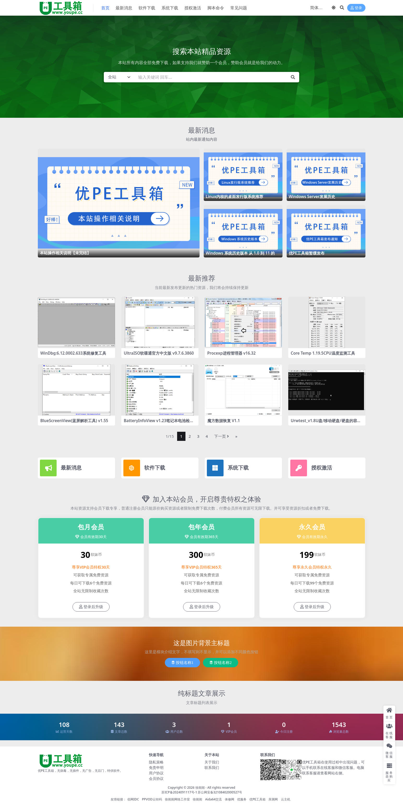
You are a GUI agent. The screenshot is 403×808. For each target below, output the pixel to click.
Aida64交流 (213, 799)
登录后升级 (91, 607)
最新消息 (201, 130)
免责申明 (156, 767)
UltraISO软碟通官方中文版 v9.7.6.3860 (159, 353)
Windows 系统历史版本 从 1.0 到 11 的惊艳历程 (242, 255)
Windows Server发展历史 (312, 196)
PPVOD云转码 (152, 799)
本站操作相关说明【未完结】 (65, 252)
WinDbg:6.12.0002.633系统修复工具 (73, 353)
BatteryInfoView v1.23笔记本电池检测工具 (159, 423)
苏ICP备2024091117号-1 (179, 792)
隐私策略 (156, 762)
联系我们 (211, 767)
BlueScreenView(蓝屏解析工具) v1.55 (74, 420)
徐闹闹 (200, 787)
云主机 (285, 799)
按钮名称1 (182, 663)
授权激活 (321, 467)
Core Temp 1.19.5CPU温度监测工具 (323, 353)
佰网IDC (133, 799)
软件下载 (154, 467)
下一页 (221, 436)
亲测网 (273, 799)
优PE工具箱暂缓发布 (307, 253)
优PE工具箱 (257, 799)
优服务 (241, 799)
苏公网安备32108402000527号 (220, 792)
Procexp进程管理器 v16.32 (231, 353)
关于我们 (211, 762)
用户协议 (156, 772)
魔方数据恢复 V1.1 (223, 420)
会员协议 (156, 778)
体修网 (229, 799)
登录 (356, 8)
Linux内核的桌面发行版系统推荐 (234, 196)
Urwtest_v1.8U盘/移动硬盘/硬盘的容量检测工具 (326, 423)
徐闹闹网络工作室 (177, 799)
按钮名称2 (220, 663)
